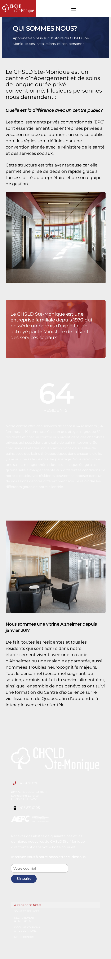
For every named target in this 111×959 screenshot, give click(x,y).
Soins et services (26, 911)
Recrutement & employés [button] (24, 919)
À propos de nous (27, 905)
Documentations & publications (27, 929)
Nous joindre (24, 937)
